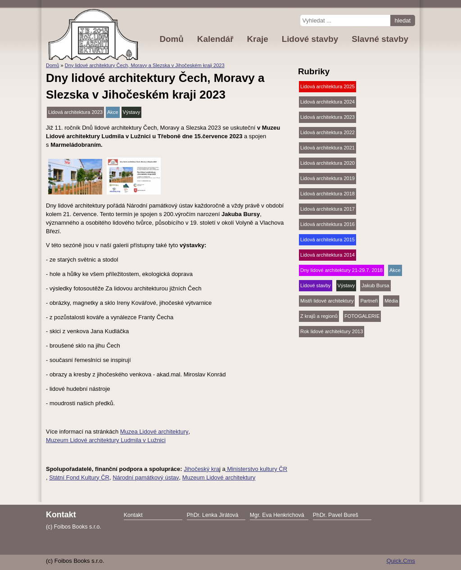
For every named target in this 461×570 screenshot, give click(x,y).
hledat (403, 20)
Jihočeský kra (201, 469)
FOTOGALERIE (362, 316)
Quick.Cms (400, 560)
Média (391, 300)
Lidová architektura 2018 (327, 193)
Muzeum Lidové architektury (219, 477)
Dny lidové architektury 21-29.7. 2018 (341, 270)
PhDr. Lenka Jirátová (213, 515)
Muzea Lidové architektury (154, 431)
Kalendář (215, 39)
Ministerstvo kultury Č (254, 469)
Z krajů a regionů (319, 316)
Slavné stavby (380, 39)
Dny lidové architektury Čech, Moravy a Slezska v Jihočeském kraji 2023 (145, 65)
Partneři (369, 300)
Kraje (257, 39)
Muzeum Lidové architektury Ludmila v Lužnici (106, 440)
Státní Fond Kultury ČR (79, 477)
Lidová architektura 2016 (327, 224)
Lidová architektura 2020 (327, 163)
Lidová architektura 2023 (75, 112)
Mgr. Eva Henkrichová (277, 515)
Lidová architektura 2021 (327, 147)
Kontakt (133, 515)
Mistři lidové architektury (326, 300)
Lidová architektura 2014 (327, 255)
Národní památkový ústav (146, 477)
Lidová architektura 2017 (327, 209)
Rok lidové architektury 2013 (331, 331)
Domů (52, 65)
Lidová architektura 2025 (327, 86)
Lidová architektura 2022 (327, 132)
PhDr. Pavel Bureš (335, 515)
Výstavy (131, 112)
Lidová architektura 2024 (327, 101)
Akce (112, 112)
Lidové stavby (315, 285)
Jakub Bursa (375, 285)
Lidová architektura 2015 (327, 239)
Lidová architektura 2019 (327, 178)
